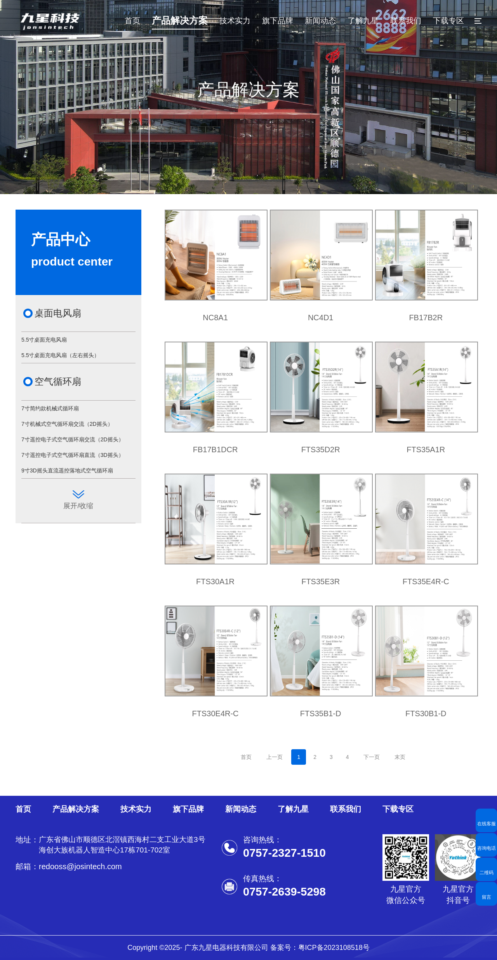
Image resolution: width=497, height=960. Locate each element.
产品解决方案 (180, 20)
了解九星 (363, 20)
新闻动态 (320, 20)
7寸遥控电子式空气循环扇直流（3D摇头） (72, 455)
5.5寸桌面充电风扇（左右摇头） (60, 355)
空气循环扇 (58, 381)
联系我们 (405, 20)
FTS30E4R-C (215, 713)
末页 (399, 757)
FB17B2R (426, 317)
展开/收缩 (78, 500)
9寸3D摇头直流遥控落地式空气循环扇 (67, 470)
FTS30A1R (215, 581)
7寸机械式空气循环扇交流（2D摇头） (67, 424)
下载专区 (448, 20)
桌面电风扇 (58, 313)
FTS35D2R (320, 449)
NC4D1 (321, 317)
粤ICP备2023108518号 (334, 947)
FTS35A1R (426, 449)
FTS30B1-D (426, 713)
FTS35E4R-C (426, 581)
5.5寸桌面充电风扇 (44, 340)
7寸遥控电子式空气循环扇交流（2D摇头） (72, 439)
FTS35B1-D (320, 713)
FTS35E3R (320, 581)
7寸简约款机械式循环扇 (50, 408)
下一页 (371, 757)
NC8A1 (215, 317)
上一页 (274, 757)
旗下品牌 (277, 20)
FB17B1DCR (215, 449)
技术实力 (234, 20)
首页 (132, 20)
